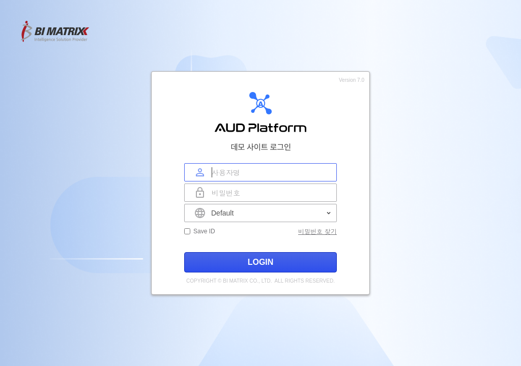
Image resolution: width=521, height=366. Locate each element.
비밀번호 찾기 (317, 231)
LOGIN (261, 262)
